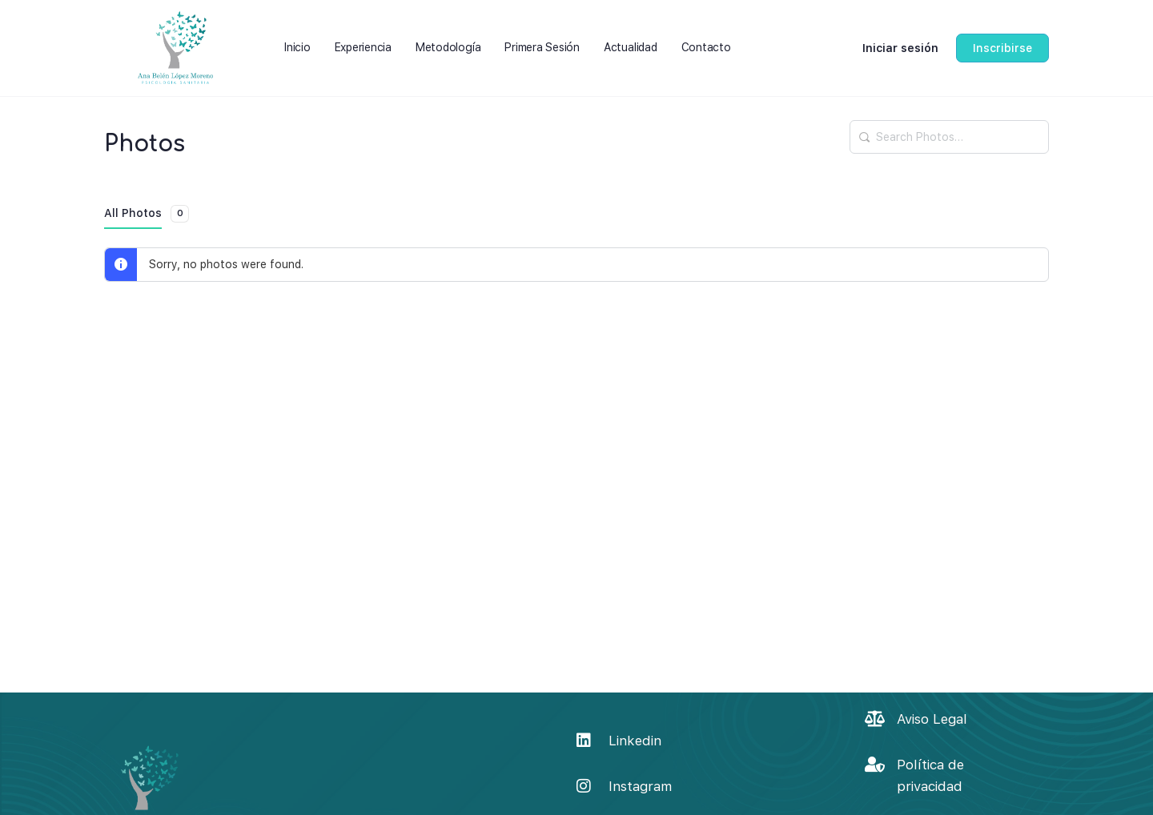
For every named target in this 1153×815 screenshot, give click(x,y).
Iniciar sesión (900, 48)
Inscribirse (1002, 48)
